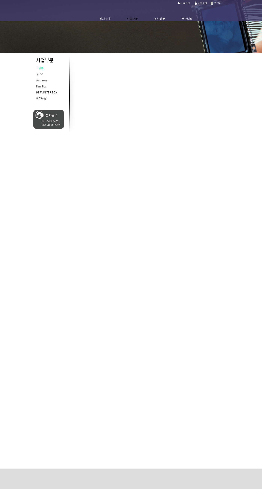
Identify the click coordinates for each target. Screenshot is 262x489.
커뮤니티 (187, 19)
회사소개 (105, 19)
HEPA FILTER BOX (46, 92)
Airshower (42, 80)
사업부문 (132, 19)
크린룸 (39, 68)
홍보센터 (159, 19)
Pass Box (41, 86)
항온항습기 (42, 98)
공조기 (39, 74)
